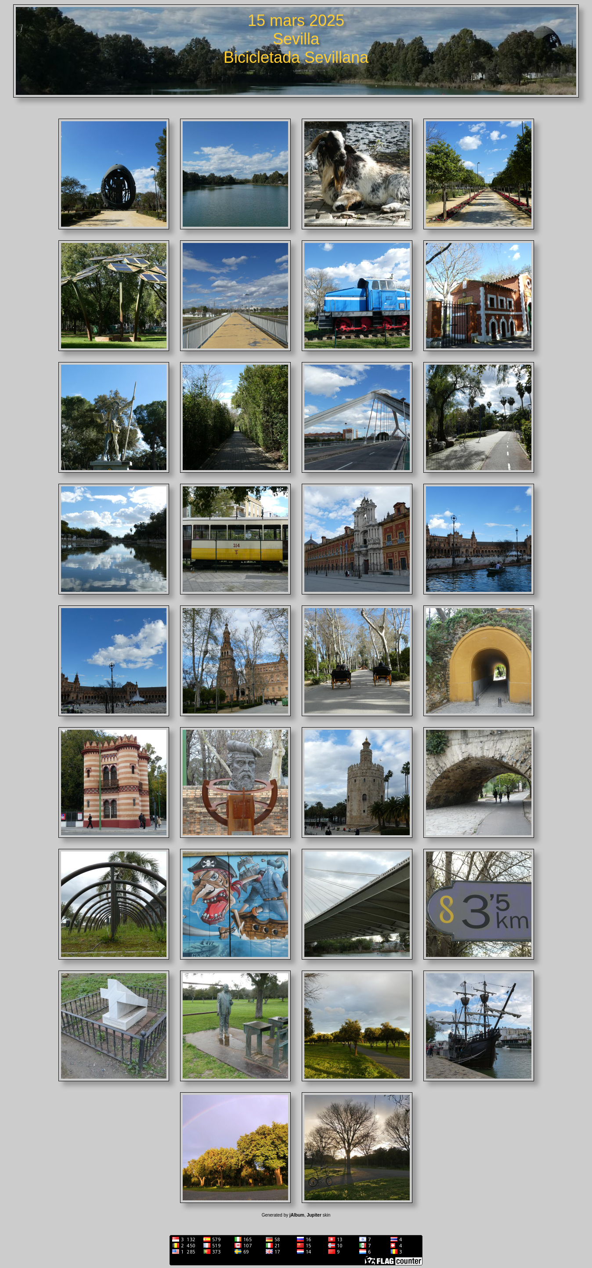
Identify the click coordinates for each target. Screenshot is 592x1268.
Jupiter (314, 1215)
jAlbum (296, 1215)
